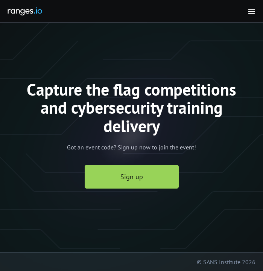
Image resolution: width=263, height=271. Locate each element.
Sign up (131, 176)
